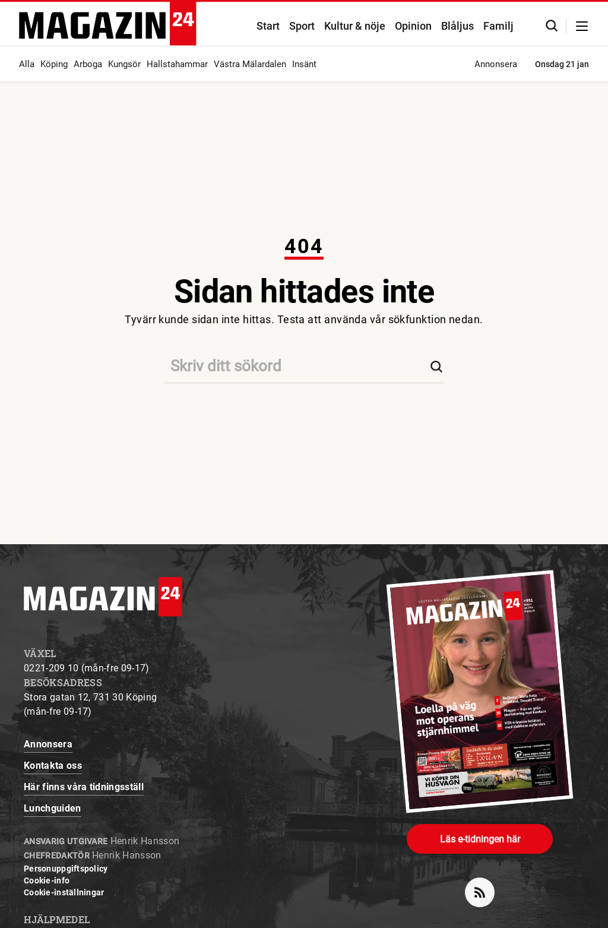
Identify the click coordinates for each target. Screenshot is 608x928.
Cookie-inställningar (64, 892)
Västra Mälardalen (250, 64)
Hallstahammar (177, 64)
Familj (498, 26)
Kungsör (124, 64)
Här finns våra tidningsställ (84, 787)
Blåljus (457, 26)
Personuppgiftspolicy (66, 868)
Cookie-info (46, 880)
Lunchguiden (52, 808)
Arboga (88, 64)
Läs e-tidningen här (480, 839)
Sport (302, 26)
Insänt (304, 64)
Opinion (413, 26)
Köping (54, 64)
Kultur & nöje (354, 26)
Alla (26, 64)
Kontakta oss (53, 765)
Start (268, 26)
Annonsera (495, 64)
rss (484, 888)
